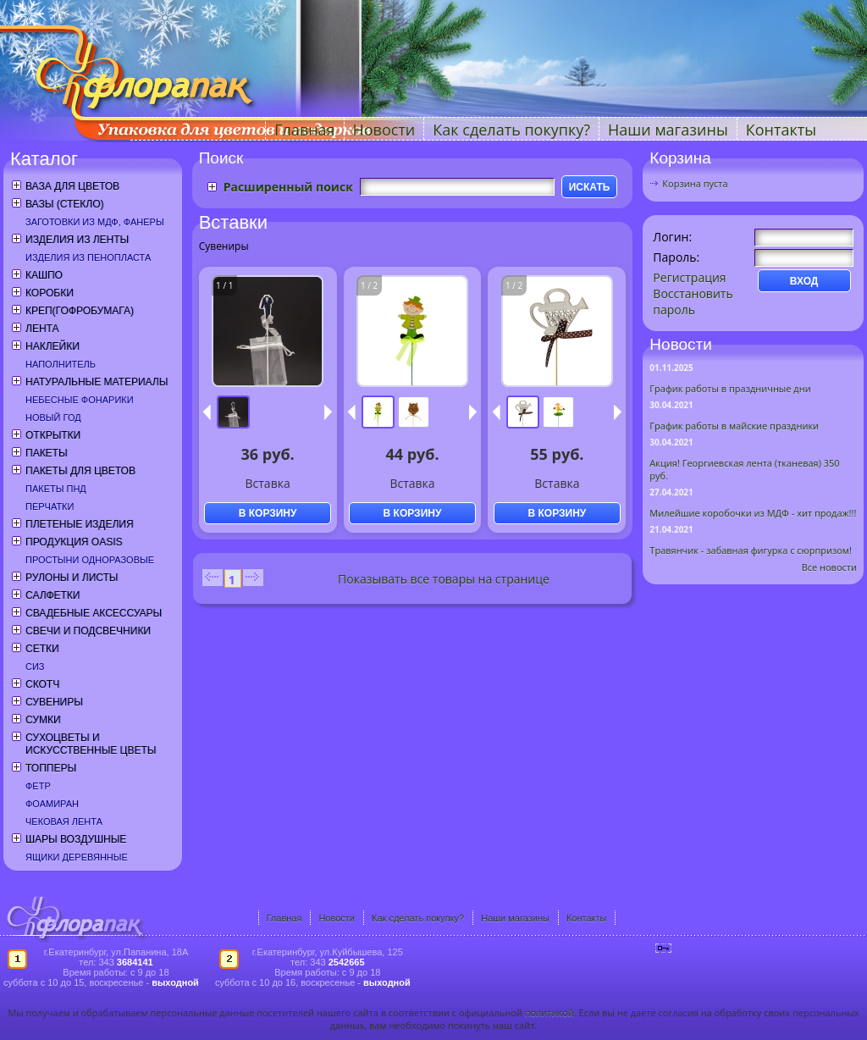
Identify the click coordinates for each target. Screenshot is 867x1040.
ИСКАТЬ (589, 187)
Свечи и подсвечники (88, 631)
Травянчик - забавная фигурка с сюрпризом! (750, 550)
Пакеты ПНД (55, 489)
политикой (549, 1012)
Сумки (43, 720)
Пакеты (46, 453)
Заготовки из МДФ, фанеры (94, 222)
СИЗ (35, 666)
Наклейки (52, 346)
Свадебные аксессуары (93, 613)
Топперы (50, 768)
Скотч (42, 684)
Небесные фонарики (79, 400)
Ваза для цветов (72, 186)
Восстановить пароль (692, 301)
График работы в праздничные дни (729, 388)
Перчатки (49, 506)
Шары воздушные (75, 839)
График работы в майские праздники (734, 425)
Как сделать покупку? (511, 129)
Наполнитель (60, 364)
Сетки (42, 649)
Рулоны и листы (71, 578)
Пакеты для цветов (80, 471)
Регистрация (689, 277)
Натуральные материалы (96, 382)
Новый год (53, 417)
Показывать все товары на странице (443, 579)
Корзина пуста (694, 183)
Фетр (38, 786)
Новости (384, 129)
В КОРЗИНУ (268, 513)
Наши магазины (668, 129)
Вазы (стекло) (64, 204)
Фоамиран (52, 804)
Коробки (49, 293)
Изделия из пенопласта (88, 257)
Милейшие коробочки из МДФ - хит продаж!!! (752, 512)
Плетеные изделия (79, 524)
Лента (41, 329)
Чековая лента (63, 821)
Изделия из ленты (77, 240)
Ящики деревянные (76, 857)
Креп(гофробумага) (79, 311)
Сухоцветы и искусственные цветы (90, 744)
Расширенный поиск (288, 187)
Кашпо (44, 275)
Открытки (52, 435)
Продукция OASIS (74, 542)
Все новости (829, 567)
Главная (304, 129)
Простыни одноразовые (89, 560)
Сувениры (54, 702)
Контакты (781, 129)
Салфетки (52, 595)
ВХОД (804, 281)
